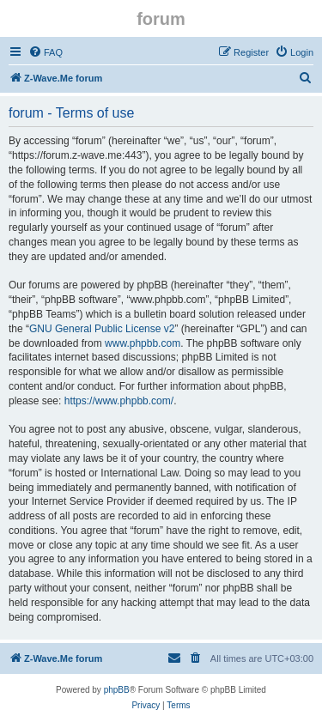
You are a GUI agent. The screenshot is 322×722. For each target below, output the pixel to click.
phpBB (117, 690)
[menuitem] (45, 52)
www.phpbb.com (142, 343)
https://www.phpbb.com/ (118, 401)
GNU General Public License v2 (101, 329)
